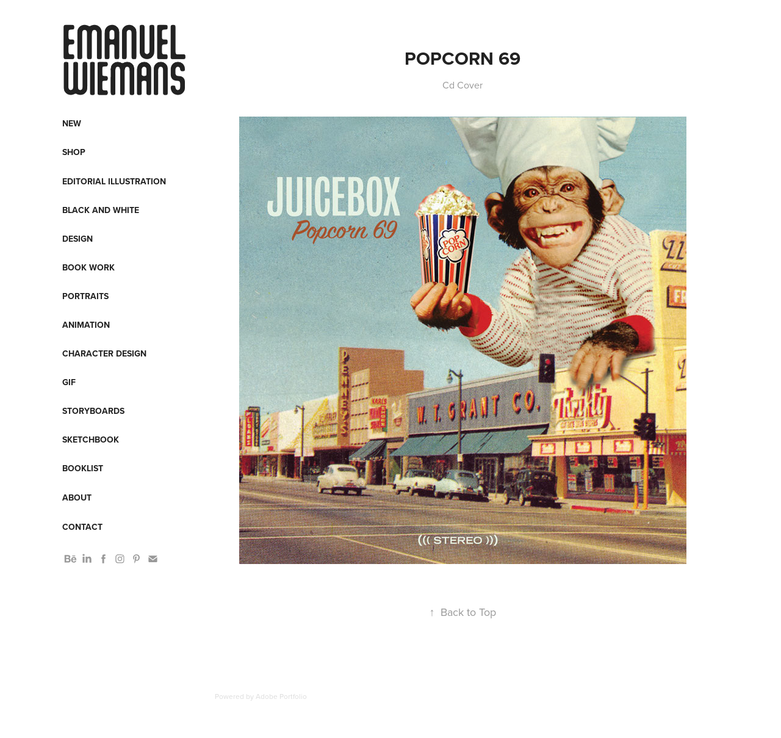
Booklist (82, 468)
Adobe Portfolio (281, 696)
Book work (88, 267)
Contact (82, 527)
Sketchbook (90, 439)
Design (77, 239)
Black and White (100, 210)
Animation (86, 325)
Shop (73, 152)
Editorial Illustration (114, 181)
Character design (104, 353)
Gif (69, 382)
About (77, 497)
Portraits (85, 296)
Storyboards (93, 411)
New (71, 123)
